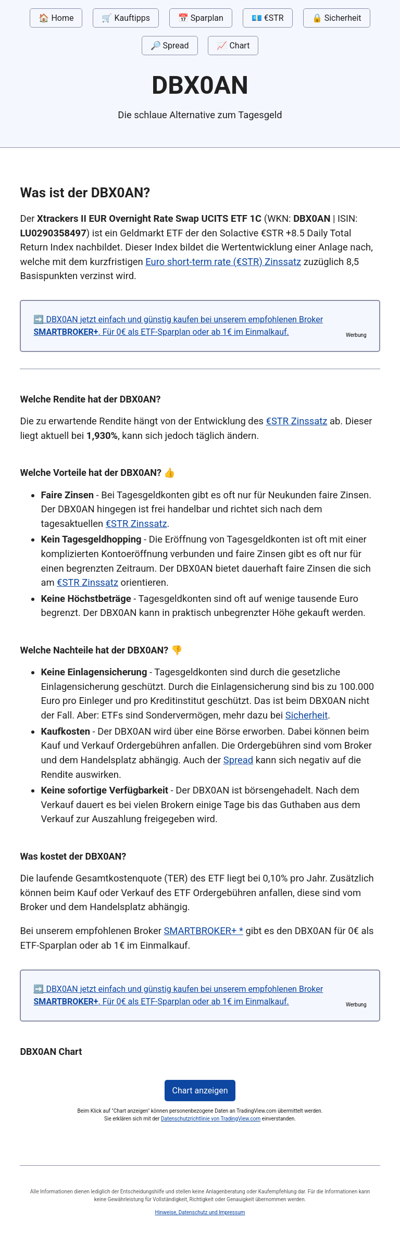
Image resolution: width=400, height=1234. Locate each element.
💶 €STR (268, 18)
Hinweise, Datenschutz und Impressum (200, 1212)
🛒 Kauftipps (125, 18)
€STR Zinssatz (297, 420)
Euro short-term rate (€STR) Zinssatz (223, 261)
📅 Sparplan (200, 18)
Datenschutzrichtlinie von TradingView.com (210, 1119)
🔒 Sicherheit (336, 18)
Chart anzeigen (200, 1091)
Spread (238, 759)
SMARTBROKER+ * (203, 930)
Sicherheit (306, 715)
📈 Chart (233, 46)
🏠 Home (56, 18)
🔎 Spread (170, 46)
